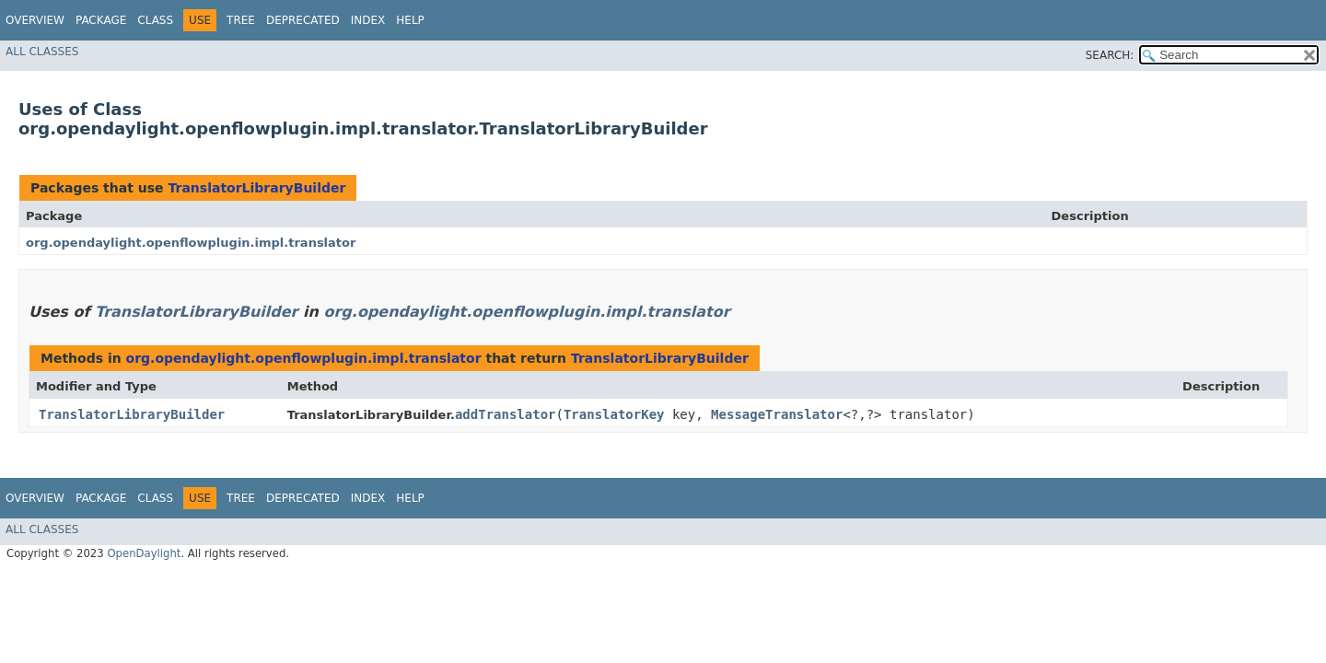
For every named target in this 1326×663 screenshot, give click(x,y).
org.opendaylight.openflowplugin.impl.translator (190, 243)
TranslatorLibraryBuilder (256, 187)
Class (155, 20)
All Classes (42, 51)
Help (410, 20)
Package (101, 20)
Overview (35, 20)
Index (368, 20)
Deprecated (303, 20)
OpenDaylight (143, 553)
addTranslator (505, 414)
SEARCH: (1110, 55)
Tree (241, 20)
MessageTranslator (777, 414)
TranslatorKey (614, 414)
